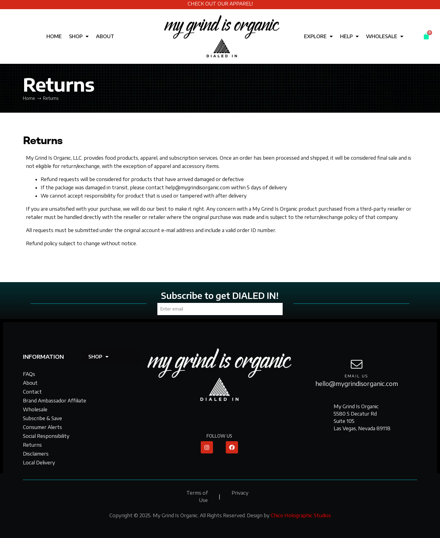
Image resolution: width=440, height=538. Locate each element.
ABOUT (105, 36)
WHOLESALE (384, 36)
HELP (349, 36)
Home (29, 98)
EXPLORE (318, 36)
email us (357, 376)
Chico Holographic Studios (301, 515)
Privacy (240, 493)
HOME (54, 36)
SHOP (79, 36)
